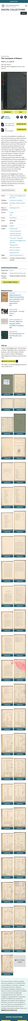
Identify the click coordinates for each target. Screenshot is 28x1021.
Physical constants (15, 247)
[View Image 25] (20, 644)
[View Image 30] (7, 718)
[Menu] (26, 5)
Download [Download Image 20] (7, 606)
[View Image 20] (7, 595)
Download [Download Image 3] (20, 394)
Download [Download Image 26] (7, 680)
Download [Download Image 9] (20, 458)
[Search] (11, 13)
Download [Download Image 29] (20, 704)
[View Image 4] (7, 403)
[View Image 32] (7, 743)
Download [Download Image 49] (20, 951)
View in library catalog (10, 282)
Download (7, 112)
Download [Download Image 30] (7, 729)
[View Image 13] (20, 495)
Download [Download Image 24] (7, 655)
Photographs (13, 309)
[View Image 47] (20, 915)
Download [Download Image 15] (20, 531)
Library (12, 270)
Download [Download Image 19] (20, 581)
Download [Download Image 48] (7, 951)
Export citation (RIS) (8, 361)
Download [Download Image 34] (7, 779)
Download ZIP (21, 129)
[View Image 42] (7, 867)
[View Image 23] (20, 619)
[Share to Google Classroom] (25, 117)
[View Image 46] (7, 916)
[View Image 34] (7, 767)
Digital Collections (13, 9)
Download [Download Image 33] (20, 754)
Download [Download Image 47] (20, 926)
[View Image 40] (7, 842)
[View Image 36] (7, 793)
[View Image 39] (20, 817)
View (20, 112)
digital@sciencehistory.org (9, 1010)
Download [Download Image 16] (7, 556)
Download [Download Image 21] (20, 606)
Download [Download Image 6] (7, 433)
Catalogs (12, 293)
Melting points (14, 245)
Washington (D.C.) (15, 208)
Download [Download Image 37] (20, 803)
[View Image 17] (20, 545)
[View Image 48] (7, 940)
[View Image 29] (20, 693)
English (12, 226)
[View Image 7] (20, 423)
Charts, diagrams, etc (15, 319)
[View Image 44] (7, 891)
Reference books (15, 250)
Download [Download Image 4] (7, 409)
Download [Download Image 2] (7, 394)
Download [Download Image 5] (20, 409)
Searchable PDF (9, 123)
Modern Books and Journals (18, 273)
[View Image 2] (7, 383)
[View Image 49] (20, 940)
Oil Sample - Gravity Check (16, 312)
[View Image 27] (20, 668)
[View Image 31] (20, 718)
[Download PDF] (2, 124)
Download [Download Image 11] (20, 482)
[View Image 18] (7, 570)
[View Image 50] (7, 964)
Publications (5, 56)
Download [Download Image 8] (7, 458)
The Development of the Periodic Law (16, 334)
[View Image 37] (20, 792)
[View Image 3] (20, 383)
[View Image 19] (20, 570)
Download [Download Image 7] (20, 433)
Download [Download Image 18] (7, 581)
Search (23, 13)
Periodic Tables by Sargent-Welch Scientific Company (16, 323)
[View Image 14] (7, 521)
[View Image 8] (7, 447)
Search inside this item (8, 190)
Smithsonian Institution (16, 200)
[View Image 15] (20, 520)
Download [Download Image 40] (7, 853)
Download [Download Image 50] (7, 974)
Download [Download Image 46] (7, 926)
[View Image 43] (20, 866)
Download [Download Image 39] (20, 828)
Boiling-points (14, 228)
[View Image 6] (7, 424)
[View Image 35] (20, 767)
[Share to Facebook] (17, 117)
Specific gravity (14, 252)
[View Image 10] (7, 471)
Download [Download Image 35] (20, 779)
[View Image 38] (7, 818)
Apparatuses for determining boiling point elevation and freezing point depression (16, 299)
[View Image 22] (7, 620)
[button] (17, 361)
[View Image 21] (20, 594)
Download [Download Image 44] (7, 902)
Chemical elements (15, 231)
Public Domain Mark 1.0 (16, 255)
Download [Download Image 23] (20, 630)
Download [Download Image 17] (20, 556)
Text (11, 215)
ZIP (6, 129)
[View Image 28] (7, 694)
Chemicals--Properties (16, 238)
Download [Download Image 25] (20, 655)
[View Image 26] (7, 669)
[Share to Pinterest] (21, 117)
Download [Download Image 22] (7, 630)
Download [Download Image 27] (20, 680)
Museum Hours (14, 1)
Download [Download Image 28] (7, 704)
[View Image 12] (7, 496)
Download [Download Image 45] (20, 902)
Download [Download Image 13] (20, 507)
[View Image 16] (7, 545)
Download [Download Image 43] (20, 877)
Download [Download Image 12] (7, 507)
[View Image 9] (20, 447)
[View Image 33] (20, 742)
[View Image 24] (7, 645)
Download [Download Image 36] (7, 803)
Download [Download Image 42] (7, 877)
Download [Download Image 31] (20, 729)
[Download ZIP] (2, 130)
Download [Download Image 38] (7, 828)
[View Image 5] (20, 403)
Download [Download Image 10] (7, 482)
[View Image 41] (20, 841)
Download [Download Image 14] (7, 531)
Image (11, 212)
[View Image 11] (20, 471)
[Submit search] (25, 190)
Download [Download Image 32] (7, 754)
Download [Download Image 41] (20, 853)
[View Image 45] (20, 890)
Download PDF (21, 124)
